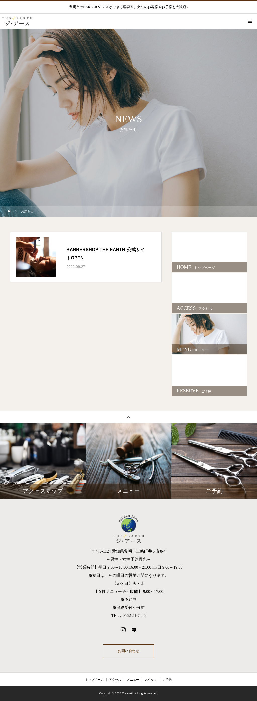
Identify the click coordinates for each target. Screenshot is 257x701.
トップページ (94, 679)
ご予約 (167, 679)
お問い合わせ (128, 651)
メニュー (133, 679)
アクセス (115, 679)
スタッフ (151, 679)
